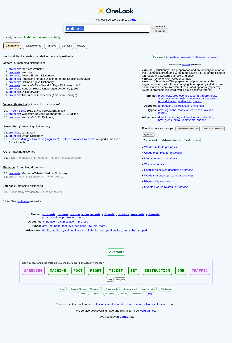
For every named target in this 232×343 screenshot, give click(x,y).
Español (83, 295)
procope (190, 95)
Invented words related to (166, 186)
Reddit (195, 57)
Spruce (96, 295)
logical (181, 117)
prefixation (184, 101)
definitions (99, 305)
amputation (165, 105)
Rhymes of (157, 181)
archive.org (213, 57)
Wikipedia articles (155, 164)
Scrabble (203, 57)
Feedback (109, 295)
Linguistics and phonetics (188, 129)
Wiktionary (186, 65)
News (175, 57)
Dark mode (137, 295)
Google (169, 57)
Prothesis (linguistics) (45, 139)
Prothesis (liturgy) (20, 139)
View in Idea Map (192, 140)
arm (160, 110)
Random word (130, 290)
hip (211, 110)
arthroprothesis (206, 95)
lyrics (149, 305)
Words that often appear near (168, 175)
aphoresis (164, 98)
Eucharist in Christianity (213, 129)
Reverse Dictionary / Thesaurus (85, 290)
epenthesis (194, 98)
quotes (130, 305)
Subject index (148, 290)
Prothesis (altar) (71, 139)
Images (182, 57)
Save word (158, 57)
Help (110, 280)
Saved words (112, 290)
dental (162, 117)
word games (147, 311)
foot (180, 110)
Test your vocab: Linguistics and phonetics (162, 140)
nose (199, 110)
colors (158, 305)
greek (168, 119)
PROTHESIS (17, 110)
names (140, 305)
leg (167, 110)
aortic (196, 117)
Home (62, 290)
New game (120, 280)
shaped (201, 119)
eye (186, 110)
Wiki (189, 57)
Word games (167, 290)
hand (173, 110)
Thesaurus (160, 31)
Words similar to (160, 147)
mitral (177, 119)
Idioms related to (161, 158)
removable (188, 119)
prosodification (167, 101)
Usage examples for (163, 152)
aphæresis (209, 98)
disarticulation (182, 105)
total (189, 117)
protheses (23, 201)
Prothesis (88, 139)
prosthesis (164, 95)
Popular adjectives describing (169, 169)
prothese (178, 95)
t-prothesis (178, 98)
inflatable (207, 117)
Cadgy (132, 19)
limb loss (198, 105)
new (160, 119)
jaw (206, 110)
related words (115, 305)
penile (171, 117)
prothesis (14, 69)
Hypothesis (148, 134)
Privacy (123, 295)
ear (192, 110)
